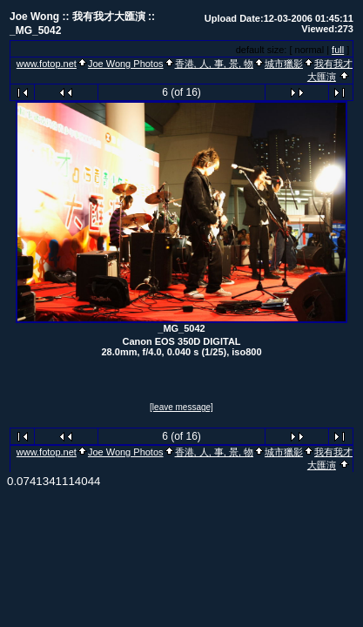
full (338, 49)
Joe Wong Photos (126, 63)
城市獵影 (284, 63)
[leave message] (181, 407)
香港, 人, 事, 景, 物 (214, 63)
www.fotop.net (47, 63)
